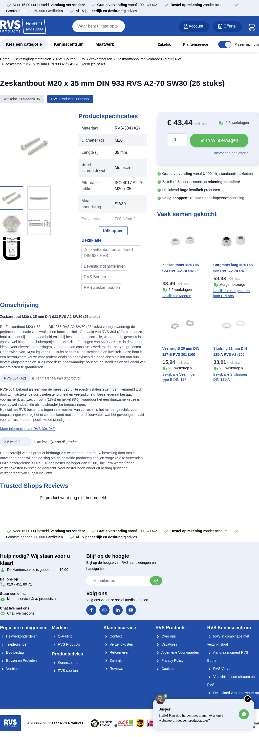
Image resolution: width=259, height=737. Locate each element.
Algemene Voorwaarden (177, 652)
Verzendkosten (118, 644)
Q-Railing (62, 636)
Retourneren (117, 652)
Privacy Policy (169, 660)
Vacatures (166, 644)
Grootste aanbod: (34, 11)
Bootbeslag (12, 652)
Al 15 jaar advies (106, 11)
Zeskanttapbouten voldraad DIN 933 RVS (149, 59)
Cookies (164, 669)
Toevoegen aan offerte (230, 153)
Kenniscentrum (68, 44)
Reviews (113, 669)
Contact (113, 636)
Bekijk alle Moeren (176, 296)
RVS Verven (219, 669)
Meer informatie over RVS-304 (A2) (27, 429)
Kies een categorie (24, 44)
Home (4, 59)
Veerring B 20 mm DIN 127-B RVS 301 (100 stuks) (180, 354)
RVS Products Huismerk (70, 99)
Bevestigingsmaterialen (32, 59)
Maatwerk (105, 44)
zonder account (198, 5)
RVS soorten (65, 671)
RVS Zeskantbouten (96, 59)
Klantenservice (195, 44)
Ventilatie (10, 669)
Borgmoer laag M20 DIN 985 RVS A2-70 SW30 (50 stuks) (233, 271)
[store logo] (23, 26)
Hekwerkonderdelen (18, 636)
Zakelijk (164, 44)
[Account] (194, 26)
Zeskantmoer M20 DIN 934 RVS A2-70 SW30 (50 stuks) (180, 271)
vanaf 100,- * (127, 5)
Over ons (165, 636)
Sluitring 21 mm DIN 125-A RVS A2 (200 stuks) (230, 354)
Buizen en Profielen (18, 660)
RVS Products (66, 644)
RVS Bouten (66, 59)
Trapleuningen (14, 644)
